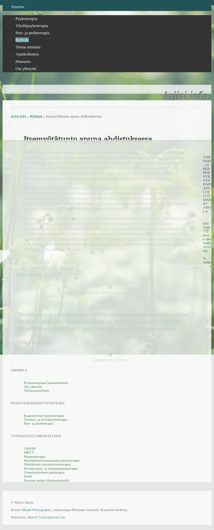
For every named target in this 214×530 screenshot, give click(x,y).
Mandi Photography (36, 510)
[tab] (113, 18)
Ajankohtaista (27, 54)
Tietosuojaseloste (36, 390)
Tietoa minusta (27, 46)
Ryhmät (22, 39)
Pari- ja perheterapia (32, 32)
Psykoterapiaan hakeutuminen (46, 382)
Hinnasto (23, 61)
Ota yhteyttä (25, 68)
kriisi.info (185, 95)
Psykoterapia (26, 18)
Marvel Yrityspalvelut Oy (46, 517)
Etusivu (18, 6)
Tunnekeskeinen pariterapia (44, 472)
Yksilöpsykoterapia (31, 25)
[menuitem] (113, 47)
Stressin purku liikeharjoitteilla (46, 480)
